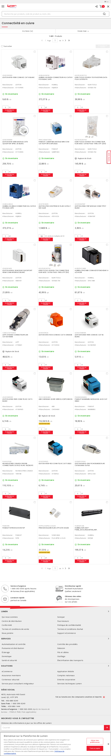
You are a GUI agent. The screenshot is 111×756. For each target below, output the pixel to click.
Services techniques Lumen (69, 683)
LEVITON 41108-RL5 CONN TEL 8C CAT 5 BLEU (55, 464)
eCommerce (7, 671)
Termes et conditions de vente (15, 629)
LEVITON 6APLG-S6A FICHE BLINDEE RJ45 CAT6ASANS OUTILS (90, 464)
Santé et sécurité (9, 660)
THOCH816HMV (45, 397)
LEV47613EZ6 (43, 204)
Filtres (27, 31)
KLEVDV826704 (44, 268)
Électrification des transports (70, 660)
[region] (55, 744)
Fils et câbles (63, 652)
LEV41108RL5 (43, 462)
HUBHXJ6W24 (44, 75)
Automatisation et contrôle (14, 644)
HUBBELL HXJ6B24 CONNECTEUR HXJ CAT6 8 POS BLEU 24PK (19, 207)
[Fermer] (108, 744)
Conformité (7, 625)
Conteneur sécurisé (10, 679)
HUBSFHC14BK (80, 268)
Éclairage (6, 652)
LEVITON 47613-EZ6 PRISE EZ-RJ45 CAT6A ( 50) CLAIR (55, 207)
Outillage (61, 656)
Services (55, 638)
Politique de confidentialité (69, 625)
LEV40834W (7, 268)
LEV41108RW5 (7, 397)
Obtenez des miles (73, 596)
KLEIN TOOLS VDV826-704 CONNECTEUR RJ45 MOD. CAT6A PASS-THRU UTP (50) (54, 271)
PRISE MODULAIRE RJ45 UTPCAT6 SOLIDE (54, 528)
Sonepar (61, 617)
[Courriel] (52, 727)
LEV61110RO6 (43, 333)
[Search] (55, 14)
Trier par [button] (82, 31)
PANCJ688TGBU (45, 140)
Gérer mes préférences (95, 741)
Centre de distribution (12, 621)
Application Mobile (65, 671)
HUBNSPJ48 (79, 526)
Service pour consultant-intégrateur (18, 683)
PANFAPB (5, 526)
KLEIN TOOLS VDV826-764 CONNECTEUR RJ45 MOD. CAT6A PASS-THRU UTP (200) (90, 143)
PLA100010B (6, 462)
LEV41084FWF (80, 204)
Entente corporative (66, 679)
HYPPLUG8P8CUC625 (47, 526)
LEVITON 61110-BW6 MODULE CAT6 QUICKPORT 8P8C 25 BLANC (15, 143)
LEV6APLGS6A (80, 462)
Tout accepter (95, 748)
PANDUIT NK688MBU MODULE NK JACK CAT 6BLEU (91, 400)
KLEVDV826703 (81, 75)
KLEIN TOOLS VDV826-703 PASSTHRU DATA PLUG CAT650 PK (91, 78)
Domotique (6, 656)
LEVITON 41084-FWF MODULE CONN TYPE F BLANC (90, 207)
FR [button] (105, 2)
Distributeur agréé (73, 586)
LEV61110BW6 (7, 140)
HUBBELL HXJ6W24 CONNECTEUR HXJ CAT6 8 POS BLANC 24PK (55, 78)
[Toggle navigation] (3, 6)
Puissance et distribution (13, 648)
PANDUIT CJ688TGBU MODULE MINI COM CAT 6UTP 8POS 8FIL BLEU (54, 143)
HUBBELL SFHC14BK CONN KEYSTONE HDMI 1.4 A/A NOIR (91, 271)
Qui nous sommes (10, 617)
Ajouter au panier (9, 110)
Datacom (61, 648)
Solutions (55, 666)
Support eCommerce (66, 633)
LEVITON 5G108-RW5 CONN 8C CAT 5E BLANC (89, 336)
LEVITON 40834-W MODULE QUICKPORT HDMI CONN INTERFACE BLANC (17, 271)
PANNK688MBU (81, 397)
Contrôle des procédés (67, 644)
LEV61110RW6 (7, 75)
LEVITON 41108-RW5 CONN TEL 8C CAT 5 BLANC (17, 400)
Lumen (55, 611)
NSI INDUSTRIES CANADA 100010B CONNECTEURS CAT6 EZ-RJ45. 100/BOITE (17, 464)
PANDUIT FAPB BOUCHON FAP (13, 528)
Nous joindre (7, 633)
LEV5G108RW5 (80, 333)
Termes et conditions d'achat (70, 629)
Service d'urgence (18, 586)
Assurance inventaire (11, 675)
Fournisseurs (63, 621)
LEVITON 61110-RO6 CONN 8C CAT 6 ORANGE (55, 335)
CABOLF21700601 (9, 333)
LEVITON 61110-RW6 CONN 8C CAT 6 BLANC (18, 77)
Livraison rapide (17, 597)
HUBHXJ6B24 (7, 204)
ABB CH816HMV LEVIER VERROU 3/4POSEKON (55, 399)
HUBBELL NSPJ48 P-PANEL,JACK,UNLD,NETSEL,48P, (86, 529)
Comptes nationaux (66, 675)
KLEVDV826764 (81, 140)
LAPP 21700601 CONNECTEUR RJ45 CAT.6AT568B (15, 336)
